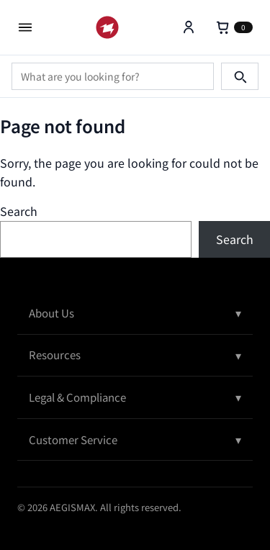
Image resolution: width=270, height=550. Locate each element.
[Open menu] (25, 27)
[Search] (239, 76)
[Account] (188, 27)
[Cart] (234, 27)
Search (18, 211)
